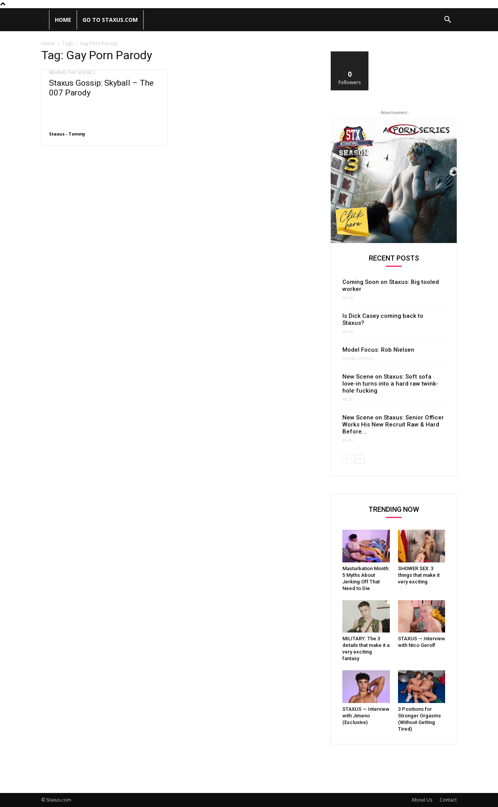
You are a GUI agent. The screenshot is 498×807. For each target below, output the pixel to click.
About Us (422, 799)
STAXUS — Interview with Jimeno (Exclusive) (365, 715)
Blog (348, 298)
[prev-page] (347, 459)
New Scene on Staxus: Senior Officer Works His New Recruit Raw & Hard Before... (393, 424)
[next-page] (360, 459)
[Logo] (45, 20)
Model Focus (357, 359)
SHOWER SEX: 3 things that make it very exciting (419, 575)
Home (63, 19)
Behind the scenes (72, 72)
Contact (448, 799)
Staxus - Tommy (67, 134)
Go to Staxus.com (110, 19)
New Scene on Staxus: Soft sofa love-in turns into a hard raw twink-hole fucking (390, 383)
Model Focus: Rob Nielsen (378, 349)
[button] (447, 20)
